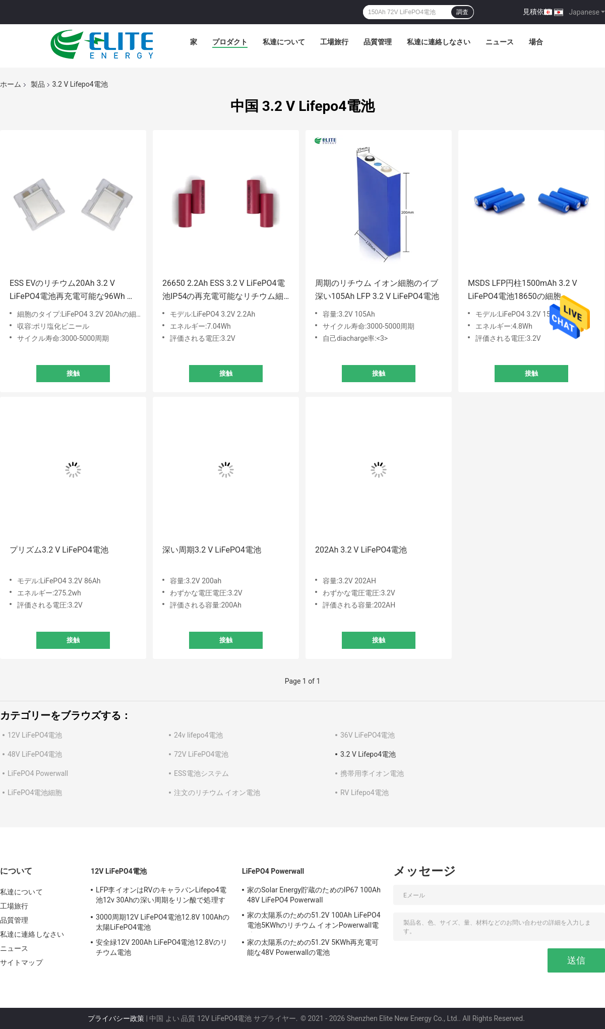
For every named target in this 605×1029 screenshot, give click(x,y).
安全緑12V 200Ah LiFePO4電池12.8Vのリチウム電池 (161, 947)
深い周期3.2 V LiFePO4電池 (211, 550)
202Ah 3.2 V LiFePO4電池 (361, 550)
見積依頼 (537, 12)
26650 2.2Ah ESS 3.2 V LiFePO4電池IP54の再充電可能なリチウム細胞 (223, 290)
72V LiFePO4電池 (201, 754)
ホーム (10, 84)
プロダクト (230, 42)
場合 (536, 42)
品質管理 (378, 42)
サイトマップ (21, 962)
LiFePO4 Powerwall (38, 773)
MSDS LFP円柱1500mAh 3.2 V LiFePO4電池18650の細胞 (522, 289)
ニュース (500, 42)
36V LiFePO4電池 (367, 735)
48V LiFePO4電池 (35, 754)
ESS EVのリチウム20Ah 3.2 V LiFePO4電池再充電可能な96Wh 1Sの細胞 (73, 290)
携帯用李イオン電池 (372, 773)
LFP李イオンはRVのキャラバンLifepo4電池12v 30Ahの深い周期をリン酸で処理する (161, 896)
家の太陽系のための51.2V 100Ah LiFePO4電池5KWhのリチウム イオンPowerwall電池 (314, 921)
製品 (38, 84)
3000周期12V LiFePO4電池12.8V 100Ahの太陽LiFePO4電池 (162, 922)
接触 (73, 373)
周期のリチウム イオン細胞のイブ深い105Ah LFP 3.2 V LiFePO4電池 (377, 289)
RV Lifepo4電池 (364, 793)
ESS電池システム (201, 773)
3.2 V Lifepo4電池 (368, 754)
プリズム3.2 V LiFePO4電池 (59, 550)
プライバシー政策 (116, 1018)
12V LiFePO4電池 (35, 735)
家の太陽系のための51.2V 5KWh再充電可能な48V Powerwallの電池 (313, 947)
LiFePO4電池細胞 (35, 793)
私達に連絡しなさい (438, 42)
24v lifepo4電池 (198, 735)
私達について (284, 42)
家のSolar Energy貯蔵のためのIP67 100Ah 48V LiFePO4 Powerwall (314, 895)
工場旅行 (334, 42)
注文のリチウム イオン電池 (217, 793)
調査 (462, 12)
